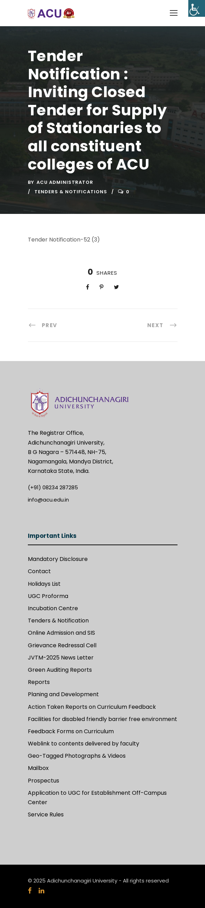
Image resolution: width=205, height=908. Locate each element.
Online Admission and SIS (61, 633)
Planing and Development (63, 694)
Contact (39, 571)
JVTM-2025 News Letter (61, 658)
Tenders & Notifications (70, 191)
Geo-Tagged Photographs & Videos (77, 756)
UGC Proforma (48, 596)
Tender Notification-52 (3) (64, 240)
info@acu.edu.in (48, 499)
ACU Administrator (65, 182)
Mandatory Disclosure (58, 559)
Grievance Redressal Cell (62, 645)
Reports (39, 682)
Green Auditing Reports (60, 670)
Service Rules (46, 814)
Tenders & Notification (58, 621)
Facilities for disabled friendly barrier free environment (102, 719)
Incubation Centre (53, 608)
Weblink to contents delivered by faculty (83, 744)
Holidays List (44, 584)
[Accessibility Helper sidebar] (196, 8)
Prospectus (43, 781)
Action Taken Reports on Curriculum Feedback (92, 707)
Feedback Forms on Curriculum (71, 731)
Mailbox (38, 768)
